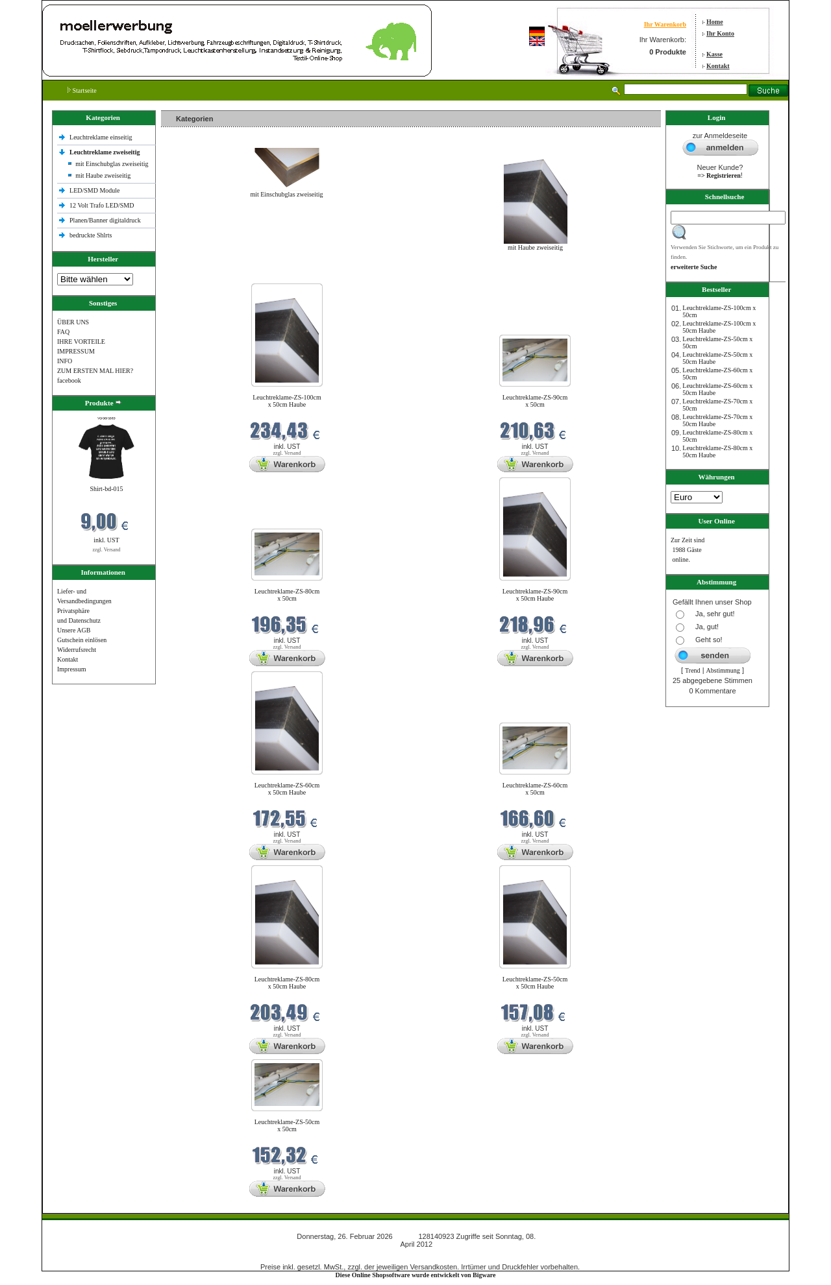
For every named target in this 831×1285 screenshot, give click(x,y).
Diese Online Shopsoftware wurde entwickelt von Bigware (416, 1275)
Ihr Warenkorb (665, 24)
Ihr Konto (720, 33)
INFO (64, 361)
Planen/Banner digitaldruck (105, 220)
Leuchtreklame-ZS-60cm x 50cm (535, 789)
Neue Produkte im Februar (200, 275)
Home (714, 21)
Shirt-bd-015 (106, 488)
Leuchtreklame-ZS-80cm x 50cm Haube (287, 983)
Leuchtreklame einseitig (101, 137)
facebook (69, 380)
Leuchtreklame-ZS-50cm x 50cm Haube (535, 983)
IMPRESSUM (76, 351)
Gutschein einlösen (81, 639)
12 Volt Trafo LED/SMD (101, 205)
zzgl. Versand (107, 550)
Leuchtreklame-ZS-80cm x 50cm (287, 595)
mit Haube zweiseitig (102, 175)
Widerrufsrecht (76, 649)
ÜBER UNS (73, 322)
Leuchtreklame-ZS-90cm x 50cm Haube (535, 595)
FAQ (63, 331)
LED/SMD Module (94, 190)
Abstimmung (723, 670)
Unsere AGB (73, 630)
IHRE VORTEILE (81, 341)
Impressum (71, 669)
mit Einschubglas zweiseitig (111, 163)
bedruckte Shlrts (90, 235)
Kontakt (718, 65)
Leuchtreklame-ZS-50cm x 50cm (287, 1125)
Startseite (82, 90)
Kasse (714, 54)
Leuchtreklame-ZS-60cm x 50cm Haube (287, 789)
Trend (693, 670)
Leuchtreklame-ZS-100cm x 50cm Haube (287, 401)
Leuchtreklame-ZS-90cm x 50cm (535, 401)
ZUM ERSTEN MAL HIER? (95, 370)
